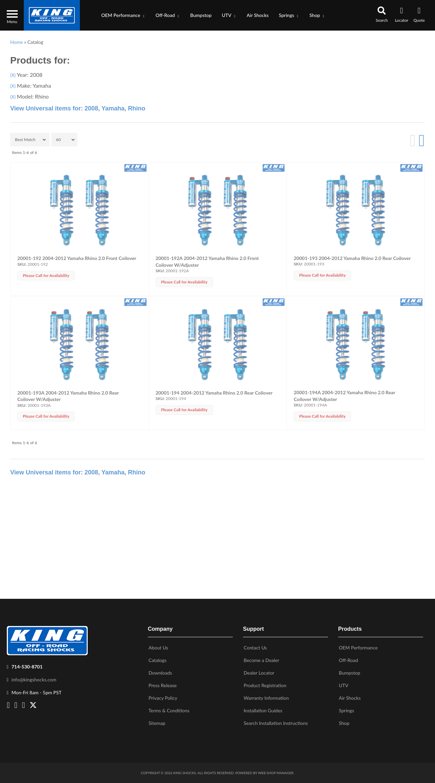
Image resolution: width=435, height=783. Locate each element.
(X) (13, 75)
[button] (123, 15)
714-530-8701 (27, 666)
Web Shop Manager (275, 773)
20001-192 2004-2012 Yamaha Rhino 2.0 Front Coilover (76, 258)
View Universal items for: (77, 108)
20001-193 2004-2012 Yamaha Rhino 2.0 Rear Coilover (352, 258)
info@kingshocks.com (34, 679)
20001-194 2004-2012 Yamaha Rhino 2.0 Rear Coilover (214, 393)
